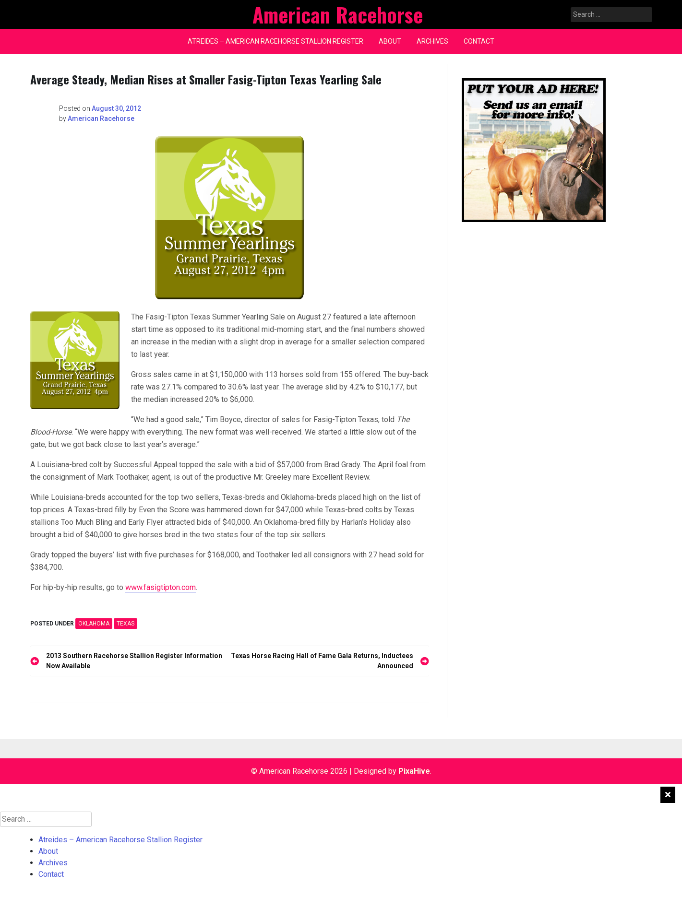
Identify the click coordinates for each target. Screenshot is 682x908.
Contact (479, 41)
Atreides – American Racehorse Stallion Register (275, 41)
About (390, 41)
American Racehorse (101, 118)
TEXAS (125, 623)
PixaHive (414, 771)
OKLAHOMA (93, 623)
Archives (432, 41)
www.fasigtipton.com (160, 587)
